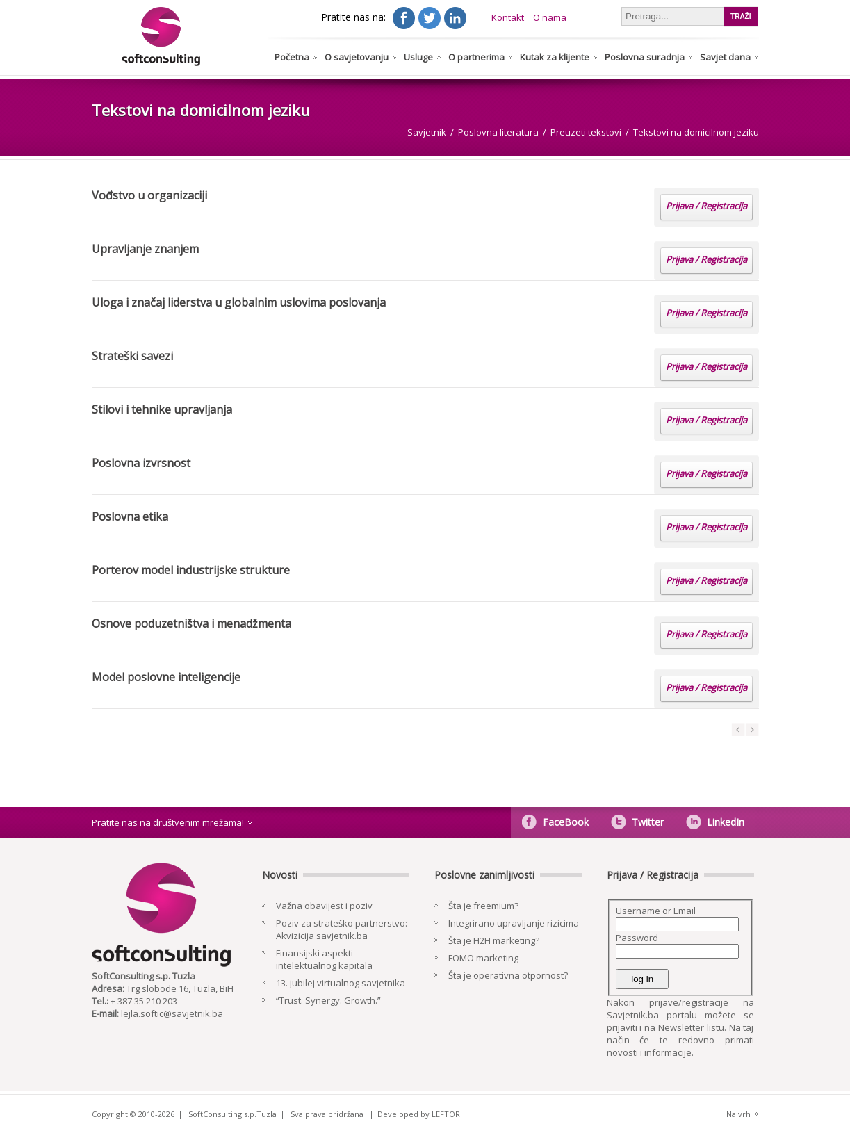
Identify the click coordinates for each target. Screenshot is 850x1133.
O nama (549, 17)
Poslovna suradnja (645, 57)
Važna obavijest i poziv (324, 905)
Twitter (648, 822)
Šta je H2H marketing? (493, 940)
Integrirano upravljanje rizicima (513, 923)
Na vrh (738, 1114)
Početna (292, 57)
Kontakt (507, 17)
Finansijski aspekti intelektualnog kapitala (324, 959)
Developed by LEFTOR (418, 1114)
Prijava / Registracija (706, 205)
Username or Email (656, 910)
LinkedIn (725, 822)
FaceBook (566, 822)
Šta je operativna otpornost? (508, 975)
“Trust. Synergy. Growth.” (328, 1000)
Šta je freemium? (483, 905)
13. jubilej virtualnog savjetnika (340, 983)
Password (637, 937)
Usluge (418, 57)
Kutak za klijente (554, 57)
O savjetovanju (357, 57)
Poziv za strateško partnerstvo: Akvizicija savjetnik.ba (341, 929)
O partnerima (476, 57)
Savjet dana (725, 57)
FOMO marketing (483, 958)
